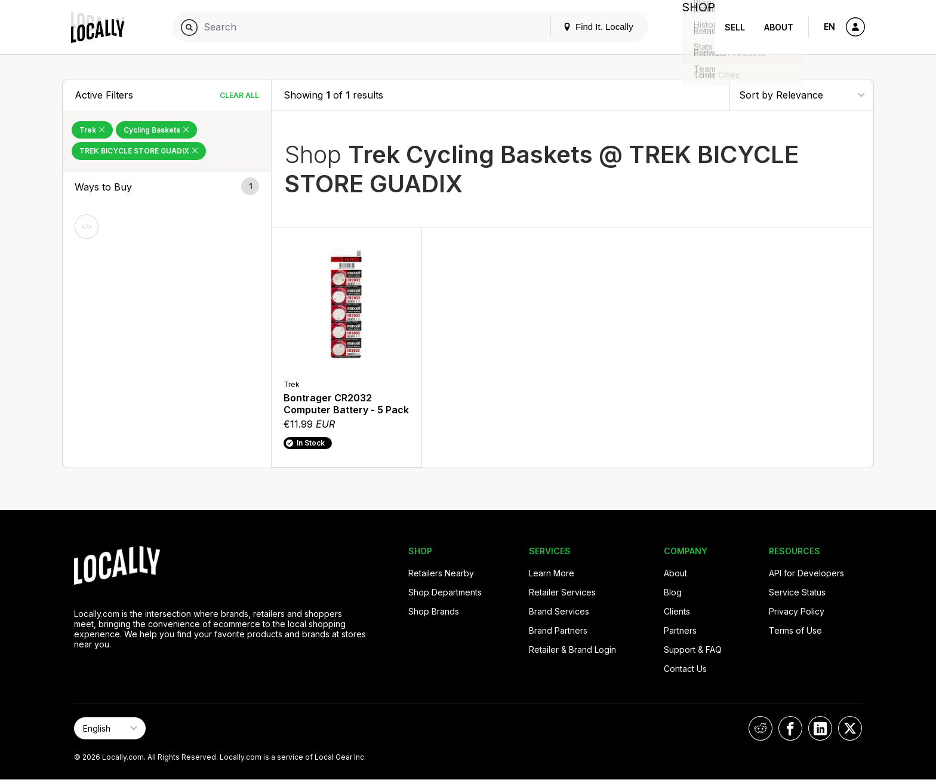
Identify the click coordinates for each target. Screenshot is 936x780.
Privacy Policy (796, 611)
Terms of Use (795, 630)
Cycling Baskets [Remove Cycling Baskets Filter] (156, 129)
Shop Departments (445, 592)
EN (829, 27)
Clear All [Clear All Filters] (239, 95)
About (778, 27)
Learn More (551, 573)
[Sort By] (801, 94)
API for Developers (806, 573)
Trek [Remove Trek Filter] (92, 129)
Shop (694, 27)
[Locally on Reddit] (760, 728)
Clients (677, 611)
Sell (735, 27)
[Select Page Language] (110, 728)
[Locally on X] (850, 728)
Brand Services (559, 611)
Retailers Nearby (441, 573)
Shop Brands (433, 611)
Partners (680, 630)
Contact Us (685, 669)
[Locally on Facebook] (790, 728)
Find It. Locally (588, 27)
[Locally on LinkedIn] (820, 728)
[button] (167, 186)
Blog (673, 592)
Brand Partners (558, 630)
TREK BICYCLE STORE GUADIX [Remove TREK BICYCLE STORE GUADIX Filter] (138, 150)
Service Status (797, 592)
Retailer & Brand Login (572, 649)
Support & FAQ (693, 649)
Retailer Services (562, 592)
